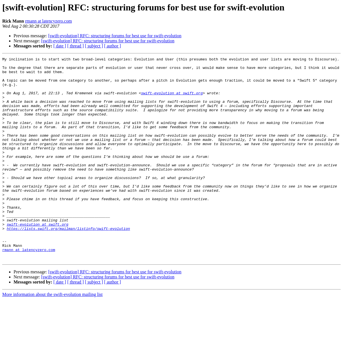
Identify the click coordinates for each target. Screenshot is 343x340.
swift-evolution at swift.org (171, 100)
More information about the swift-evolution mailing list (52, 335)
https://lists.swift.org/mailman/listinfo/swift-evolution (68, 263)
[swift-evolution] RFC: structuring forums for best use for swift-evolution (115, 35)
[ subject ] (94, 45)
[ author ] (112, 45)
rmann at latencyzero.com (48, 21)
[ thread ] (75, 45)
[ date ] (59, 45)
